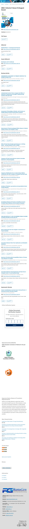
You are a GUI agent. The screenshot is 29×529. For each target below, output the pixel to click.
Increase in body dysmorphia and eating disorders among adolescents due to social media (14, 434)
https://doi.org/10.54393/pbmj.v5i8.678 (11, 177)
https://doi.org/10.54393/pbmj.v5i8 (10, 29)
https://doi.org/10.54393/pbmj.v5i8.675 (11, 294)
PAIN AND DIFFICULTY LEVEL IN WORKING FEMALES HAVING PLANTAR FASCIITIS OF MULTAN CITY (14, 218)
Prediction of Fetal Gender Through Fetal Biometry (12, 421)
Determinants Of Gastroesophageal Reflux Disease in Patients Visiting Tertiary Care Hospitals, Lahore (14, 130)
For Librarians (4, 479)
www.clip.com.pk (9, 513)
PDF (5, 39)
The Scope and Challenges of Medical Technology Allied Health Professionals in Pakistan (13, 438)
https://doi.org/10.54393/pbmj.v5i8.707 (11, 117)
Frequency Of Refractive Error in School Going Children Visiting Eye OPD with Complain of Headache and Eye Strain (14, 174)
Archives (6, 4)
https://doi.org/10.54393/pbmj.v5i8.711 (11, 191)
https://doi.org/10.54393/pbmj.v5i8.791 (11, 49)
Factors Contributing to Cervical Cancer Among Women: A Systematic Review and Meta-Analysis (14, 291)
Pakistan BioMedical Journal (9, 1)
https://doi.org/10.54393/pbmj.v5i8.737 (11, 206)
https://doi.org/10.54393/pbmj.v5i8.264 (11, 80)
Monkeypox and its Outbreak (7, 61)
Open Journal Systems (6, 456)
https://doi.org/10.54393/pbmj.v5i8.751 (11, 261)
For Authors (4, 477)
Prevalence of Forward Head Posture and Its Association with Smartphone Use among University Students (13, 425)
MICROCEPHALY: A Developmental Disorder (10, 47)
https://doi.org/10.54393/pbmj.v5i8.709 (11, 132)
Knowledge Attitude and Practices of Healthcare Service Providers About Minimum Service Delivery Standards (14, 203)
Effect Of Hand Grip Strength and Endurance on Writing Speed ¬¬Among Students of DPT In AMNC (14, 145)
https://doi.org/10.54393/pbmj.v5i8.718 (11, 148)
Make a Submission (6, 467)
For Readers (4, 475)
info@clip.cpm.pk (9, 515)
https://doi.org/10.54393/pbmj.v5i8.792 (11, 63)
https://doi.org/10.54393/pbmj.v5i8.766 (11, 163)
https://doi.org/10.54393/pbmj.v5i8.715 (11, 234)
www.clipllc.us (10, 506)
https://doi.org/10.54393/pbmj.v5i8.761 (11, 100)
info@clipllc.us (8, 509)
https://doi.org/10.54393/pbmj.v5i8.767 (11, 276)
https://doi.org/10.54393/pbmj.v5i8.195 (11, 220)
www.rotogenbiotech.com (12, 499)
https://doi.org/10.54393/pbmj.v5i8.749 (11, 247)
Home (2, 4)
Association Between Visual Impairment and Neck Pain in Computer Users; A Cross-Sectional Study (14, 273)
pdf (10, 54)
